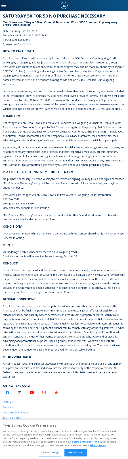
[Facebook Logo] (7, 392)
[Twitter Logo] (20, 392)
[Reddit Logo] (56, 392)
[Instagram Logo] (44, 392)
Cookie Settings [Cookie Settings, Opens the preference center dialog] (50, 452)
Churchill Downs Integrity (15, 412)
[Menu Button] (3, 5)
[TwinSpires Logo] (64, 5)
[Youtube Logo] (32, 392)
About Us (7, 401)
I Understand (75, 452)
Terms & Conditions (13, 418)
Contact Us (8, 407)
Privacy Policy (98, 445)
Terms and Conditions (85, 441)
